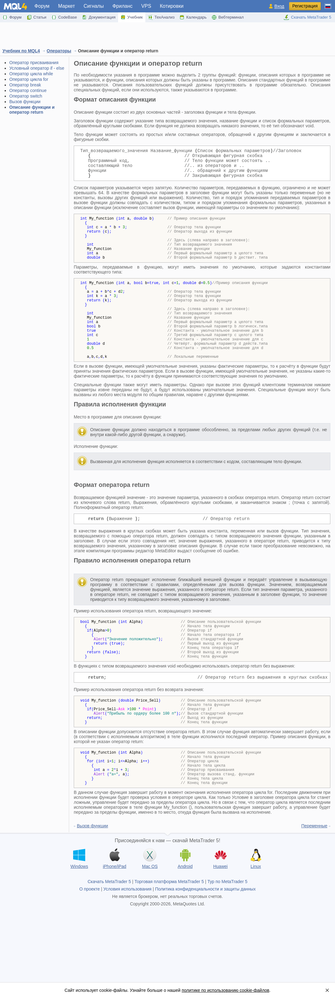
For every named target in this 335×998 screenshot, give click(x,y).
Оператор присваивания (34, 62)
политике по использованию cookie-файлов (225, 990)
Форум (42, 6)
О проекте (89, 943)
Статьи (36, 17)
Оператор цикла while (31, 73)
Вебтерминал (228, 17)
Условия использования (128, 943)
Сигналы (94, 6)
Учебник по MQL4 (21, 50)
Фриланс (122, 6)
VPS (146, 6)
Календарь (193, 17)
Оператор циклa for (28, 79)
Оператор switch (25, 96)
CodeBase (64, 17)
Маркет (66, 6)
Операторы (59, 50)
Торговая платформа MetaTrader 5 (169, 936)
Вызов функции (25, 101)
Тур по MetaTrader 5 (227, 936)
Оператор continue (27, 90)
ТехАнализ (161, 17)
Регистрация (305, 5)
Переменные (314, 880)
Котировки (171, 6)
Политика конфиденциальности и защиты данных (205, 943)
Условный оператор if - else (36, 68)
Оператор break (25, 84)
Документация (99, 17)
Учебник (132, 17)
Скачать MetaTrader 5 (307, 17)
